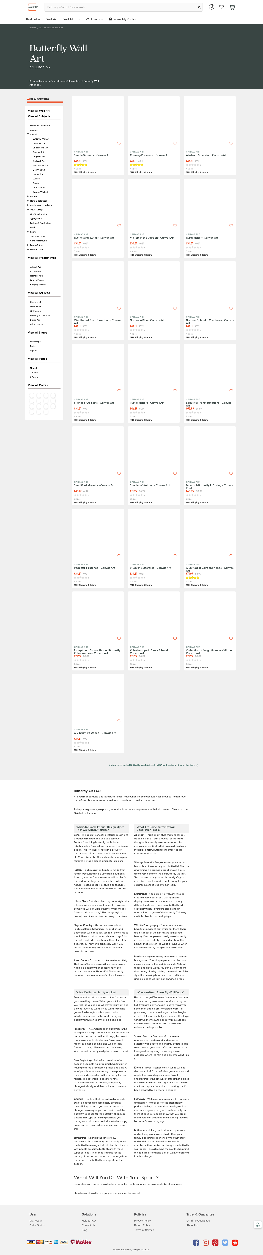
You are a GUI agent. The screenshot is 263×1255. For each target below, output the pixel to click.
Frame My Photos (122, 19)
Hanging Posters (38, 284)
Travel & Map (36, 209)
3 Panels (34, 377)
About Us (192, 1225)
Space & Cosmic (37, 236)
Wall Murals (71, 19)
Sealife (36, 183)
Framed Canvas (37, 280)
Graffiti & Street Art (39, 214)
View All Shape (37, 332)
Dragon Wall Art (40, 192)
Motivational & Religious (41, 205)
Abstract (34, 130)
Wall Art (51, 19)
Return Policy (142, 1225)
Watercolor (35, 306)
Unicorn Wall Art (40, 147)
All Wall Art (35, 267)
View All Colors (38, 385)
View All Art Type (39, 292)
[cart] (232, 7)
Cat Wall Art (38, 174)
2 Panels (34, 372)
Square (33, 350)
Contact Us (88, 1225)
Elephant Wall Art (41, 165)
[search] (199, 7)
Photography (36, 302)
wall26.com (125, 1249)
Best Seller (33, 19)
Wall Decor (95, 19)
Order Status (37, 1225)
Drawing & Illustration (40, 315)
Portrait (33, 346)
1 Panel (33, 368)
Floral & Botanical (38, 200)
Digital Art (35, 319)
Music (33, 227)
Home (32, 27)
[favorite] (221, 7)
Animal (33, 134)
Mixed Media (36, 324)
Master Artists (36, 249)
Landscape (35, 341)
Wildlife (36, 178)
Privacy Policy (142, 1220)
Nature (33, 196)
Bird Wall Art (39, 161)
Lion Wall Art (39, 169)
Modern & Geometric (40, 125)
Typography (36, 218)
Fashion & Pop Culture (40, 223)
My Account (36, 1220)
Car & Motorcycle (38, 240)
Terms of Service (144, 1229)
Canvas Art (35, 271)
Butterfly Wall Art (51, 27)
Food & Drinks (36, 245)
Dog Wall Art (39, 156)
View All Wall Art (39, 110)
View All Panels (37, 358)
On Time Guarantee (198, 1220)
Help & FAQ (89, 1220)
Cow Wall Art (39, 152)
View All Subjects (39, 116)
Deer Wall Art (39, 187)
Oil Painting (35, 311)
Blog (84, 1229)
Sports (33, 231)
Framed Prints (36, 275)
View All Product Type (42, 257)
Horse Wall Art (39, 143)
